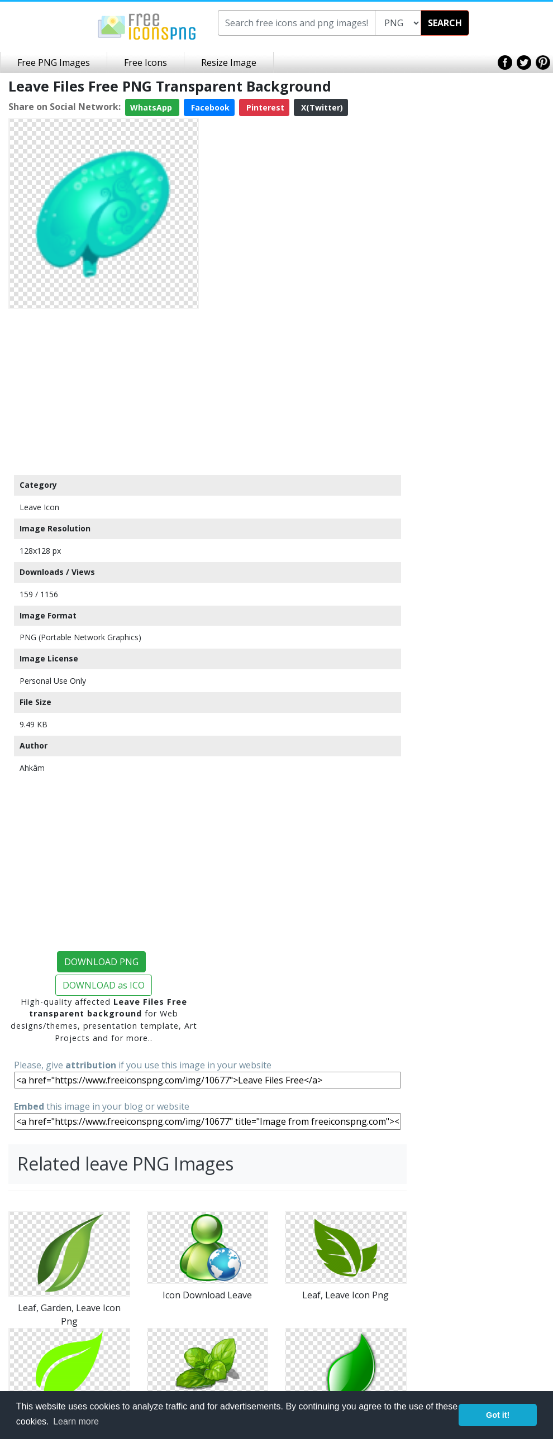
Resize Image (228, 62)
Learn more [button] (76, 1421)
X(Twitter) (321, 107)
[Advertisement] (103, 391)
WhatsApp (152, 107)
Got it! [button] (497, 1415)
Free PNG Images (53, 62)
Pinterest (264, 107)
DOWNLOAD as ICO (104, 985)
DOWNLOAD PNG (101, 962)
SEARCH (445, 23)
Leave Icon (39, 507)
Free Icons (145, 62)
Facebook (209, 107)
